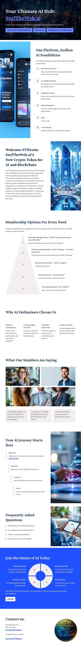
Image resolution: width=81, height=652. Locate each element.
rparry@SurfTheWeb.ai (14, 639)
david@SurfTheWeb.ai (14, 630)
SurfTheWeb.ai (23, 18)
